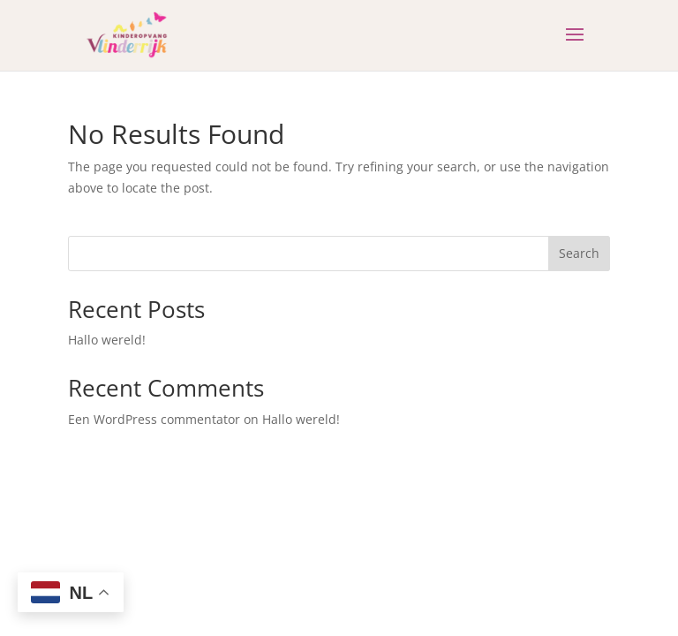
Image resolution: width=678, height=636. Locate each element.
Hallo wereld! (107, 339)
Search (579, 253)
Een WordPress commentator (154, 419)
